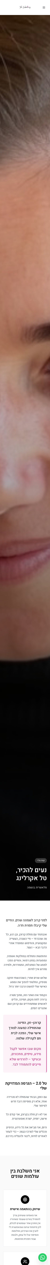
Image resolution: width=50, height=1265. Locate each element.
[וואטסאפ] (42, 1257)
